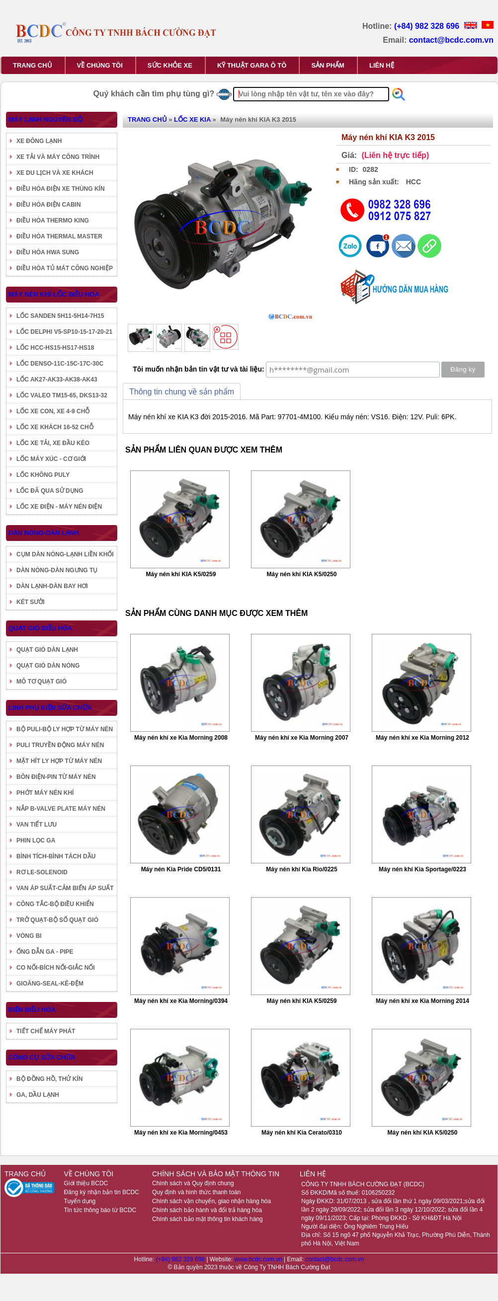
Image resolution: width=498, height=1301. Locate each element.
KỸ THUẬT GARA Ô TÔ (251, 65)
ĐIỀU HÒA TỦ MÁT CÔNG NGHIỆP (64, 268)
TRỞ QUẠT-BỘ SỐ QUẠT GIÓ (57, 920)
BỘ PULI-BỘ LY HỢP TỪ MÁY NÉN (64, 729)
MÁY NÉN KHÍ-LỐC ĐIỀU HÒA (53, 294)
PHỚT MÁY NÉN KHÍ (45, 792)
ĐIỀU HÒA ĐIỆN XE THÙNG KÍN (60, 188)
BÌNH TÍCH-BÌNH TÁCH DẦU (55, 856)
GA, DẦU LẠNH (37, 1094)
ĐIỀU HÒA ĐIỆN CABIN (48, 204)
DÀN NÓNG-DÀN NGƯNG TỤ (56, 570)
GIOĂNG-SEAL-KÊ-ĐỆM (49, 983)
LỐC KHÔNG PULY (43, 474)
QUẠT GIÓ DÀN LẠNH (47, 649)
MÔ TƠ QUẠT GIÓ (41, 681)
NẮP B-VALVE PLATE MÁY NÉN (60, 808)
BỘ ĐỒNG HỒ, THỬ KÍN (49, 1078)
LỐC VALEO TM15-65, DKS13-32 (61, 395)
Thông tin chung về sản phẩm (181, 391)
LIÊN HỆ (381, 65)
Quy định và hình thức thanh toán (196, 1192)
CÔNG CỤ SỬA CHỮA (42, 1057)
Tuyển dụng (80, 1201)
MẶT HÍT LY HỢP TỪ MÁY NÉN (59, 761)
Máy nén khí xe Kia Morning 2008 (181, 737)
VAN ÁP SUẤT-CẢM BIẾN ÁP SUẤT (65, 888)
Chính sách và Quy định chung (193, 1183)
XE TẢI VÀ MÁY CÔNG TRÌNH (57, 156)
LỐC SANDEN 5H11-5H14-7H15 (60, 315)
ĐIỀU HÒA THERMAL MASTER (59, 236)
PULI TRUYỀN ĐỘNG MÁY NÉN (60, 745)
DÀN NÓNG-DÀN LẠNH (43, 532)
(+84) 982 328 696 (428, 26)
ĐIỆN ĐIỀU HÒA (32, 1009)
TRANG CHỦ (32, 65)
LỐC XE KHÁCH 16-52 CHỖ (54, 427)
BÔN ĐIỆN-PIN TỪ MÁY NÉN (56, 776)
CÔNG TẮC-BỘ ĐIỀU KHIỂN (55, 904)
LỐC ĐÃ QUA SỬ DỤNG (49, 490)
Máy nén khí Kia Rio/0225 (301, 869)
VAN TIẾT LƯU (36, 824)
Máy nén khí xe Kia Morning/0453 (181, 1132)
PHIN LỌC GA (35, 840)
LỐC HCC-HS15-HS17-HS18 (55, 347)
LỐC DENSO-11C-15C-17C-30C (59, 363)
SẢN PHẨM (327, 65)
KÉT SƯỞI (30, 602)
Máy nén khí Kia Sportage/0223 (422, 869)
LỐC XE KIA (192, 119)
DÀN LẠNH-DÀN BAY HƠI (52, 586)
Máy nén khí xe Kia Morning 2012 (422, 737)
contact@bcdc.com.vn (451, 40)
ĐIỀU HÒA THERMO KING (52, 220)
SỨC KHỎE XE (170, 65)
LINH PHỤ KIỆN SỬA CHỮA (50, 707)
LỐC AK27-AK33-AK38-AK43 (56, 379)
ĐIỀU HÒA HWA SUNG (47, 252)
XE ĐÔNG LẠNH (39, 141)
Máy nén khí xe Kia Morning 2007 (301, 737)
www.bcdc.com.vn (259, 1259)
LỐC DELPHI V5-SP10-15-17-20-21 (64, 331)
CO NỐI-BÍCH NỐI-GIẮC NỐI (55, 967)
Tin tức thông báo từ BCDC (100, 1210)
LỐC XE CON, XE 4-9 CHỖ (52, 411)
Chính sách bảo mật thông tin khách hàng (207, 1219)
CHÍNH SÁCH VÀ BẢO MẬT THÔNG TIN (215, 1174)
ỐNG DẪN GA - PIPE (45, 951)
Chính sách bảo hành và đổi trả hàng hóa (207, 1210)
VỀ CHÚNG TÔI (100, 65)
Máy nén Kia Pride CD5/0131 (181, 869)
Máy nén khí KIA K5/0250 (302, 574)
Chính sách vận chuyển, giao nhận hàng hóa (211, 1201)
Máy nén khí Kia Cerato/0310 (301, 1132)
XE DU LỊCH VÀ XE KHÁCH (54, 172)
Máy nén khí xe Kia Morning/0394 (181, 1000)
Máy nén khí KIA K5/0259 (181, 574)
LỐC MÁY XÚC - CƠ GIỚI (51, 459)
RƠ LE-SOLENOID (42, 872)
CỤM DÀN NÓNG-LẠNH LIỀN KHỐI (65, 554)
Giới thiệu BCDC (86, 1183)
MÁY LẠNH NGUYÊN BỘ (45, 119)
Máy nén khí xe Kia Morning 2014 (422, 1000)
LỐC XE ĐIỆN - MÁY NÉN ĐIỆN (59, 506)
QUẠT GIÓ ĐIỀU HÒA (40, 628)
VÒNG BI (29, 935)
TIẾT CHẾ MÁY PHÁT (45, 1031)
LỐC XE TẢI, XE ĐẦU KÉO (52, 443)
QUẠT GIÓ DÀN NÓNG (48, 665)
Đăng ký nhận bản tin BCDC (101, 1192)
